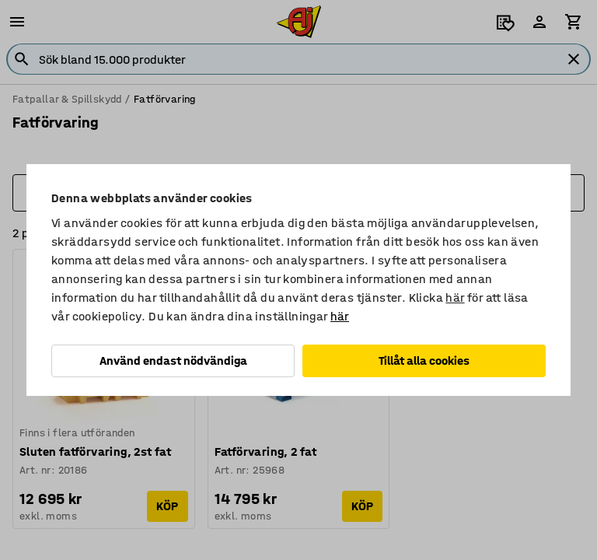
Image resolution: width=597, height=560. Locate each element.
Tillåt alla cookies (424, 360)
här (454, 297)
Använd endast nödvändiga (173, 360)
